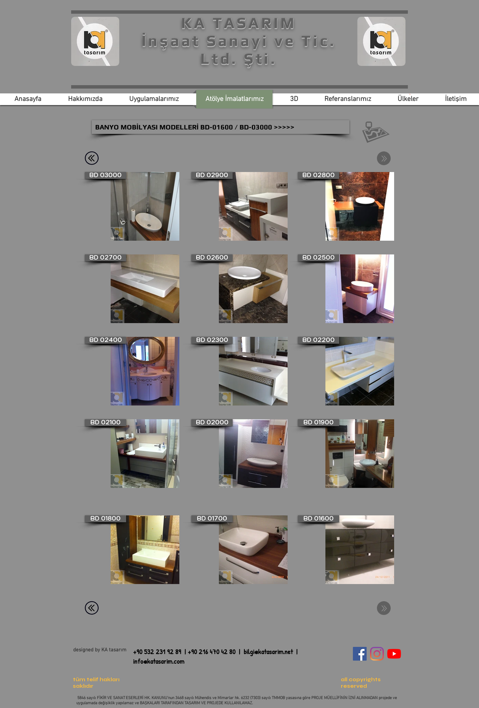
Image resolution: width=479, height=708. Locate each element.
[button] (376, 132)
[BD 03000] (105, 175)
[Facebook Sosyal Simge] (360, 654)
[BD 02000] (212, 422)
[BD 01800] (105, 518)
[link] (410, 94)
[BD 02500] (318, 257)
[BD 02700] (105, 257)
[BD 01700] (212, 518)
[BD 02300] (212, 340)
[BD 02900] (212, 175)
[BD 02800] (318, 175)
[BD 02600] (212, 257)
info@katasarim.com (158, 661)
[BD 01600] (318, 518)
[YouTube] (394, 654)
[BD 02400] (105, 340)
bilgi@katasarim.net (268, 651)
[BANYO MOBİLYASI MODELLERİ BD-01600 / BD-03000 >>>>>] (220, 127)
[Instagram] (377, 654)
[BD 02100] (105, 422)
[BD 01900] (318, 422)
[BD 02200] (318, 340)
